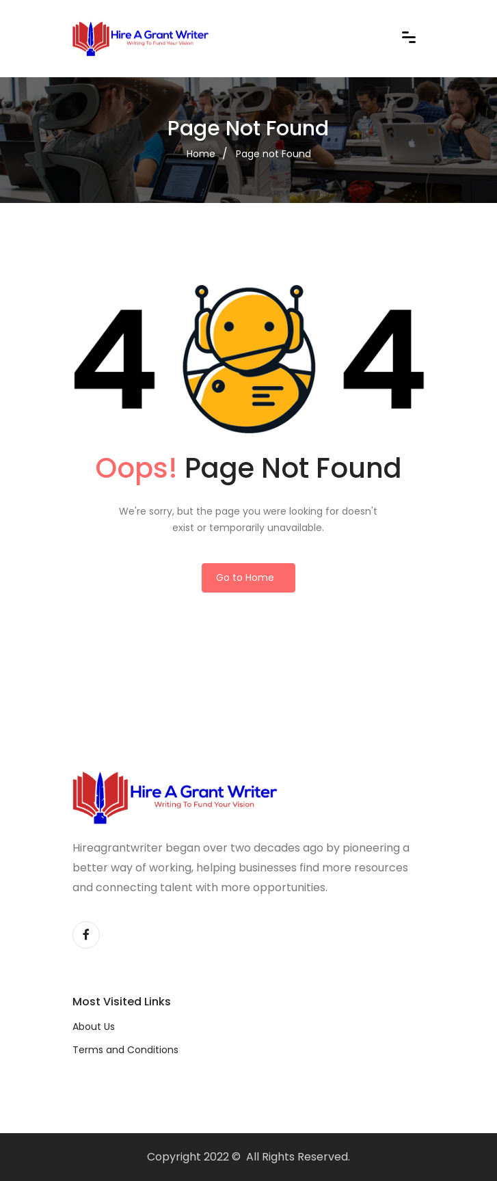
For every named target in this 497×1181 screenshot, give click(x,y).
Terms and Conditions (125, 1050)
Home (201, 154)
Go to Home (245, 577)
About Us (93, 1026)
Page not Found (273, 154)
